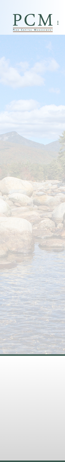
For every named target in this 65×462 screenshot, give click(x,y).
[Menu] (58, 23)
